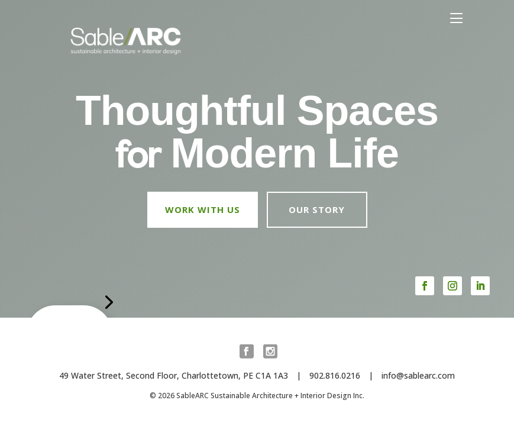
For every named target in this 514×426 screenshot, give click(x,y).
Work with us (202, 209)
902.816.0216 (334, 375)
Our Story (317, 209)
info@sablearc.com (418, 375)
